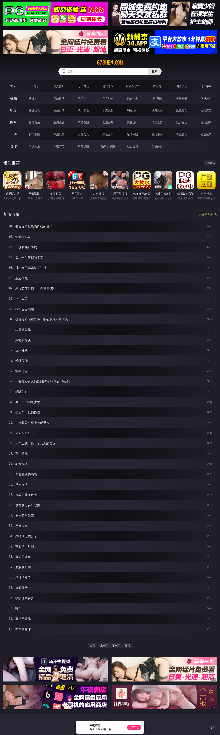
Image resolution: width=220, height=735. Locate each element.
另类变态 (206, 110)
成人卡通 (83, 110)
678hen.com (110, 62)
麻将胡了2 (132, 86)
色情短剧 (157, 146)
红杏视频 (132, 146)
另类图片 (206, 122)
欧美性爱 (107, 110)
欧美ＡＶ (83, 98)
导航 (13, 146)
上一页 (104, 645)
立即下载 (134, 727)
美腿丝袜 (132, 122)
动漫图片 (107, 122)
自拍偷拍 (58, 98)
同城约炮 (34, 146)
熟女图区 (181, 122)
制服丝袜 (132, 110)
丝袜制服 (157, 98)
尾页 (127, 645)
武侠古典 (107, 134)
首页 (92, 645)
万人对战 (83, 86)
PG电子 (34, 86)
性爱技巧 (206, 134)
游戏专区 (107, 86)
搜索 (154, 71)
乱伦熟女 (181, 110)
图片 (13, 122)
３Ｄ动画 (107, 98)
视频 (13, 98)
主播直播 (181, 98)
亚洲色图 (58, 122)
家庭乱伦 (58, 134)
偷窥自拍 (34, 122)
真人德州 (58, 86)
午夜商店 (58, 146)
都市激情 (34, 134)
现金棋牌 (181, 86)
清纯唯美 (157, 122)
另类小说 (157, 134)
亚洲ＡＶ (34, 98)
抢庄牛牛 (206, 86)
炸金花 (157, 86)
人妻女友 (83, 134)
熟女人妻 (132, 98)
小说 (13, 134)
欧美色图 (83, 122)
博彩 (13, 86)
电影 (13, 110)
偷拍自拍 (58, 110)
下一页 (116, 645)
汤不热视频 (108, 146)
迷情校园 (132, 134)
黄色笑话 (181, 134)
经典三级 (157, 110)
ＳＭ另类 (206, 98)
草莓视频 (83, 146)
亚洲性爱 (34, 110)
